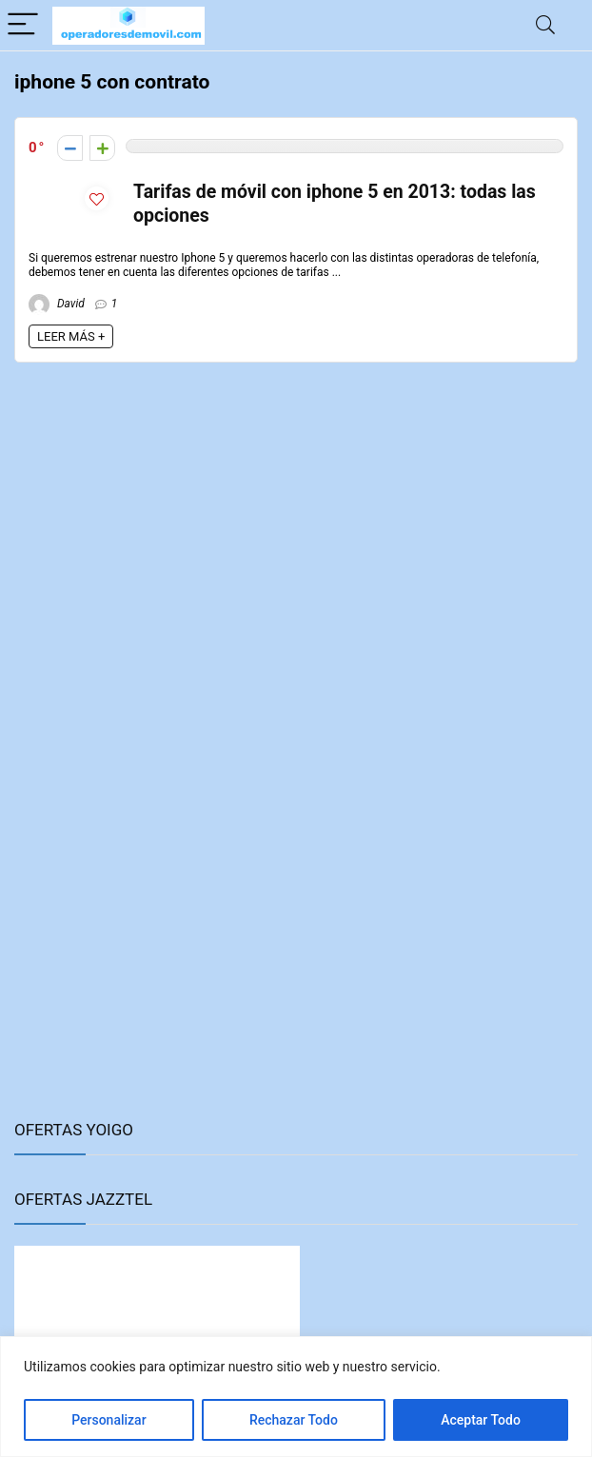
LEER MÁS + (71, 336)
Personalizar (108, 1419)
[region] (296, 1396)
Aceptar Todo (481, 1419)
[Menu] (23, 25)
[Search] (545, 25)
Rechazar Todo (293, 1419)
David (57, 303)
